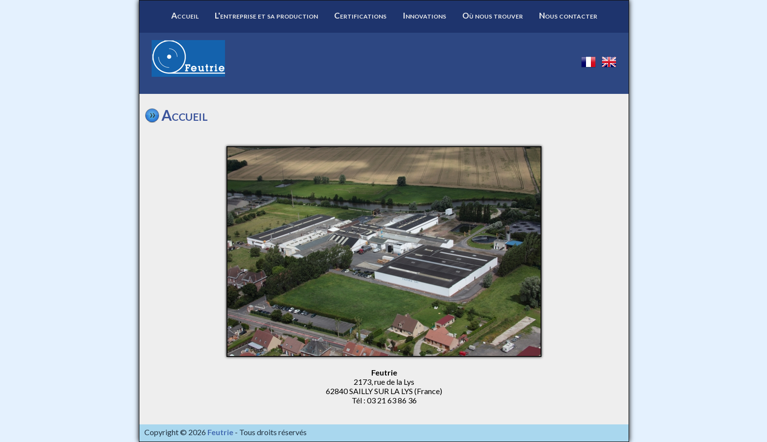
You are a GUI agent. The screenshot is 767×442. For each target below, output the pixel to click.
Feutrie (220, 432)
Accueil (185, 15)
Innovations (424, 15)
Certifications (360, 15)
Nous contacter (568, 15)
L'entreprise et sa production (266, 15)
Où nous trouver (492, 15)
